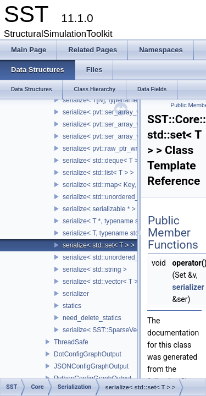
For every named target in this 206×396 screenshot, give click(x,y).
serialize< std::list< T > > (98, 173)
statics (72, 306)
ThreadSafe (71, 342)
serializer (76, 294)
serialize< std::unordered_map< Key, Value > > (131, 197)
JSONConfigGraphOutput (91, 366)
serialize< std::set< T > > (99, 245)
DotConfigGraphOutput (87, 354)
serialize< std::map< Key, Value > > (114, 185)
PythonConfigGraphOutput (92, 378)
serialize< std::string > (95, 269)
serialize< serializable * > (99, 209)
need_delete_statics (92, 318)
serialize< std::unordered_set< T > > (115, 257)
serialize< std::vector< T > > (103, 281)
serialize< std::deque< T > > (103, 160)
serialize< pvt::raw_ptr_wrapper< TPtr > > (123, 148)
